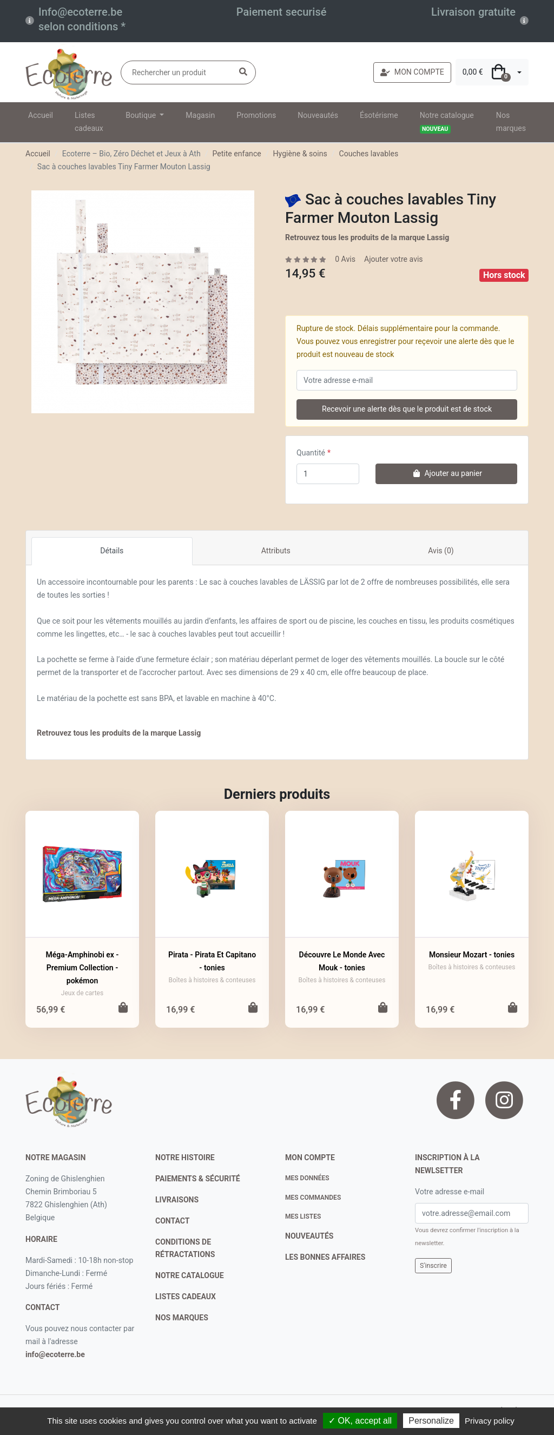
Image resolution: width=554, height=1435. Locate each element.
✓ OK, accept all (360, 1420)
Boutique (141, 115)
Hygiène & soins (300, 153)
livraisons (177, 1199)
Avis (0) (440, 550)
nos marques (181, 1317)
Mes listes (303, 1216)
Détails (111, 550)
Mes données (307, 1178)
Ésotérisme (379, 115)
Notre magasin (55, 1157)
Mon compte (310, 1157)
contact (42, 1307)
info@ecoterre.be (55, 1354)
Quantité (310, 452)
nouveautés (309, 1236)
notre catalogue (189, 1275)
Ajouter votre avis (393, 259)
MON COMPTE (412, 72)
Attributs (276, 550)
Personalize (431, 1420)
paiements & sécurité (197, 1178)
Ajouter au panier (446, 473)
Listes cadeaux (89, 122)
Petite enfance (236, 153)
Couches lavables (369, 153)
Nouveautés (318, 115)
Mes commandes (313, 1197)
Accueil (40, 115)
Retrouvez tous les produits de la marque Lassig (367, 237)
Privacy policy (490, 1420)
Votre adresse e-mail (449, 1191)
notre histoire (185, 1157)
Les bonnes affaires (325, 1257)
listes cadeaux (185, 1296)
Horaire (41, 1239)
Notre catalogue (447, 122)
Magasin (200, 115)
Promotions (256, 115)
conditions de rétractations (185, 1248)
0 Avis (345, 259)
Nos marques (511, 122)
